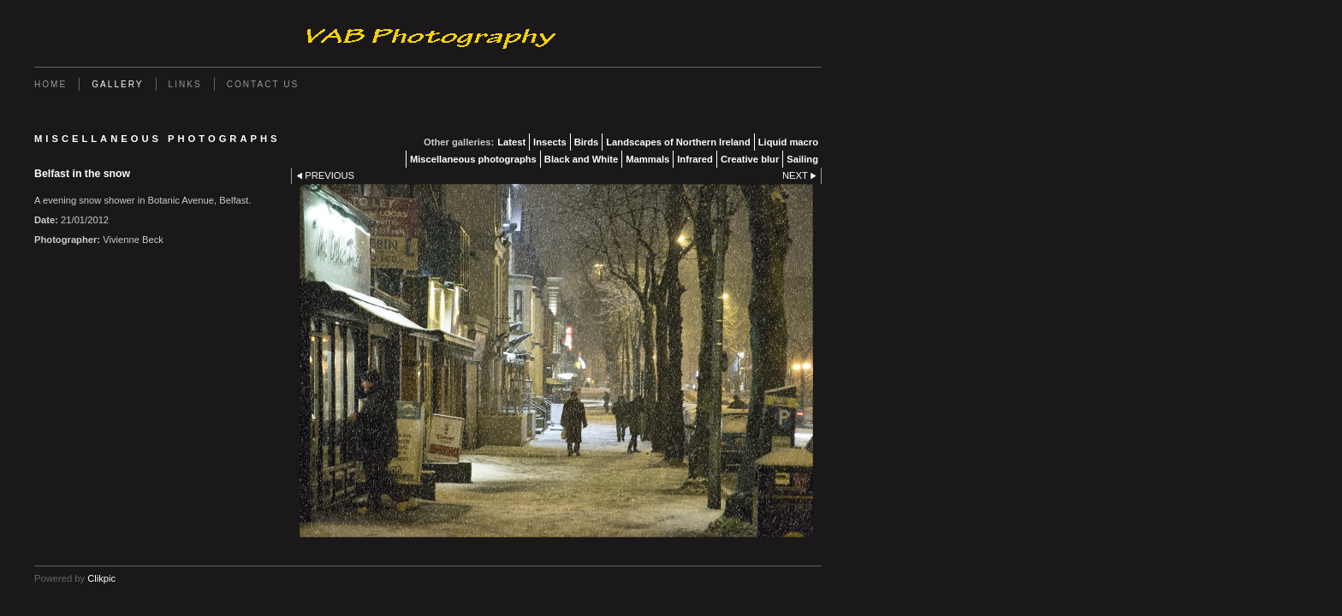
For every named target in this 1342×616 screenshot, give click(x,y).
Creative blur (750, 159)
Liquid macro (788, 142)
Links (185, 84)
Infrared (695, 159)
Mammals (647, 159)
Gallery (117, 84)
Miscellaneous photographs (473, 159)
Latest (511, 142)
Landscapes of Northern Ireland (678, 142)
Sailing (802, 159)
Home (50, 84)
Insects (550, 142)
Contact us (263, 84)
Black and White (581, 159)
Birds (586, 142)
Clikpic (101, 578)
